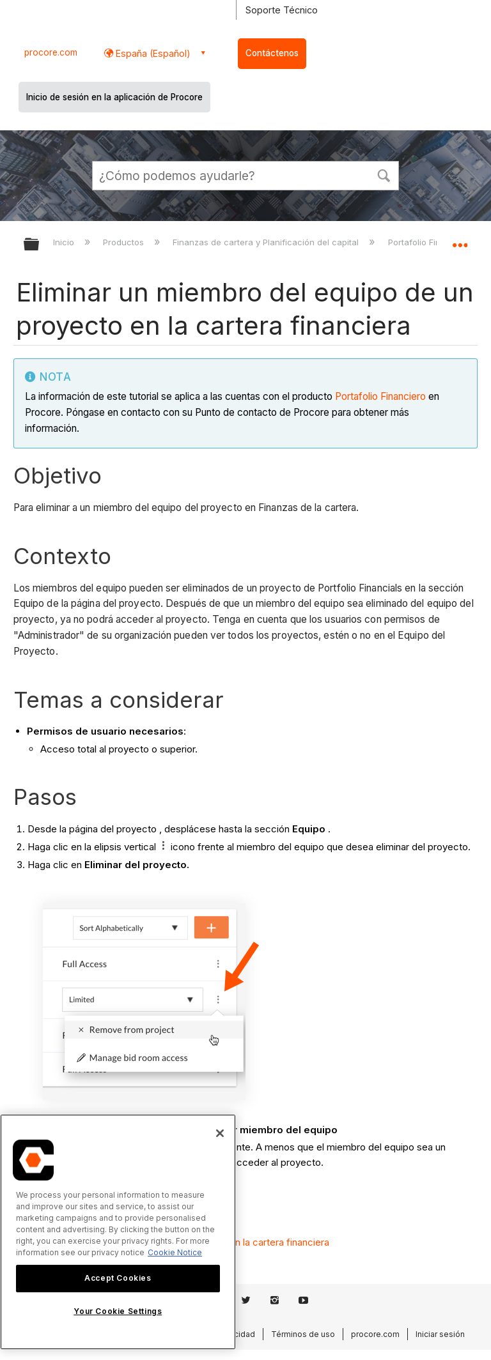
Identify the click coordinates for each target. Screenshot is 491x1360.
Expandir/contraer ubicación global (459, 240)
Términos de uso (303, 1334)
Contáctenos (272, 53)
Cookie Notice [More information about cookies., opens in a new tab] (175, 1252)
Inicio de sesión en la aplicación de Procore (114, 97)
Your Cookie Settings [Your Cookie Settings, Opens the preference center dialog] (118, 1311)
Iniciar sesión (440, 1334)
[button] (383, 174)
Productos (124, 242)
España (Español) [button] (152, 53)
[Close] (220, 1133)
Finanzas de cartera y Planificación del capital (267, 242)
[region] (118, 1232)
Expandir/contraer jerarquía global (39, 245)
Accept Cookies (117, 1278)
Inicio (65, 242)
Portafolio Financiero (380, 396)
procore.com (50, 52)
